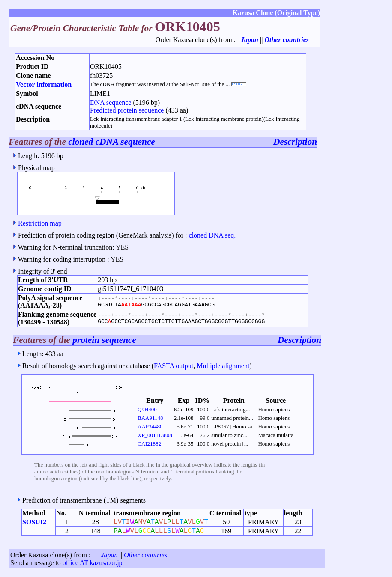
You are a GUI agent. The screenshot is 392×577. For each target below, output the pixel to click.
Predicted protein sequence (127, 110)
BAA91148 (150, 418)
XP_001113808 (155, 435)
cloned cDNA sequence (111, 142)
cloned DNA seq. (212, 235)
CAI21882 (149, 443)
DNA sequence (110, 102)
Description (295, 142)
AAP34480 (150, 426)
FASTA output (173, 365)
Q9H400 (147, 409)
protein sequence (104, 340)
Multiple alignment (223, 365)
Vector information (44, 84)
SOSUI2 (34, 522)
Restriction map (40, 223)
